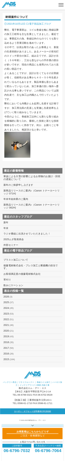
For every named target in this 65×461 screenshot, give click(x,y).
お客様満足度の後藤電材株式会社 (22, 274)
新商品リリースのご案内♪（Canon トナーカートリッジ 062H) (31, 206)
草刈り (7, 279)
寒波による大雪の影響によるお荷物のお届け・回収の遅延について (31, 178)
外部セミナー (10, 245)
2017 (8, 348)
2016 (8, 353)
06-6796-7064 (48, 450)
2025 (8, 302)
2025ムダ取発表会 (13, 239)
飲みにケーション (13, 285)
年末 (5, 228)
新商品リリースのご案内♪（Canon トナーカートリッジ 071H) (31, 192)
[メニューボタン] (61, 4)
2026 (7, 296)
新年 (5, 222)
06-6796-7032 (17, 450)
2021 (8, 325)
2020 (8, 330)
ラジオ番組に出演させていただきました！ (26, 233)
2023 (8, 313)
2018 (8, 342)
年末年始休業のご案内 (15, 199)
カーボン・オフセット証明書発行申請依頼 (32, 411)
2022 (8, 319)
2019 (8, 336)
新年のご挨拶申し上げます (18, 185)
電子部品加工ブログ (40, 23)
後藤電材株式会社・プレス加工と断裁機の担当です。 (30, 267)
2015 (9, 359)
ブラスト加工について (15, 259)
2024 (8, 308)
